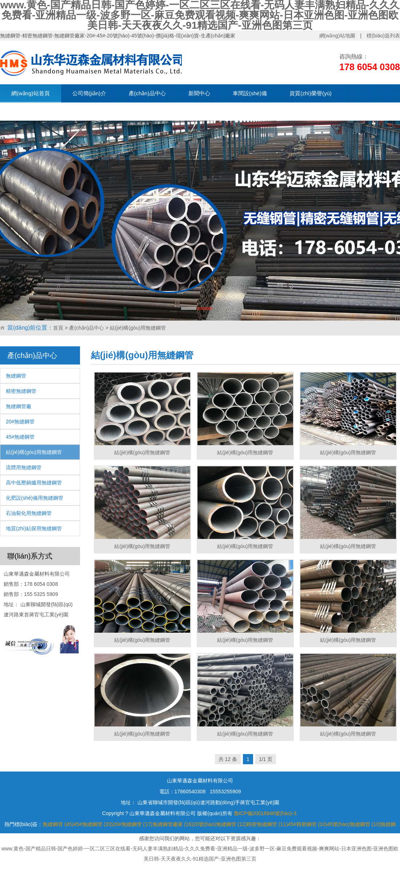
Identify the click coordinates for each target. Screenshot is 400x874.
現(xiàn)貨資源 (29, 111)
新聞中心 (199, 93)
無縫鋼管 (16, 376)
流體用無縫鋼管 (23, 467)
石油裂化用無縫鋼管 (29, 513)
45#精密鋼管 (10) (307, 824)
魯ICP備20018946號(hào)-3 (265, 813)
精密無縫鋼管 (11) (267, 824)
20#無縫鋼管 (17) (132, 824)
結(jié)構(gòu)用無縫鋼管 (138, 328)
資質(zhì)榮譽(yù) (310, 93)
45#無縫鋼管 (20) (93, 824)
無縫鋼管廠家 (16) (172, 824)
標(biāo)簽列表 (383, 36)
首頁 (58, 328)
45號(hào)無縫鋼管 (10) (353, 824)
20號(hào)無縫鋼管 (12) (220, 824)
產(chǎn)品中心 (147, 93)
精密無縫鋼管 (21, 391)
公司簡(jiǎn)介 (89, 93)
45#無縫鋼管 (20, 437)
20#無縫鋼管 (20, 421)
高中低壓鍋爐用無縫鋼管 (34, 483)
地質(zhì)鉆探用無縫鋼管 (34, 528)
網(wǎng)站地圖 (337, 36)
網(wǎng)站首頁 (30, 93)
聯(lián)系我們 (86, 111)
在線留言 (137, 111)
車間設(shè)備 (250, 93)
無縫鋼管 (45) (58, 824)
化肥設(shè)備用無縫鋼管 (34, 498)
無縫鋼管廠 (18, 406)
